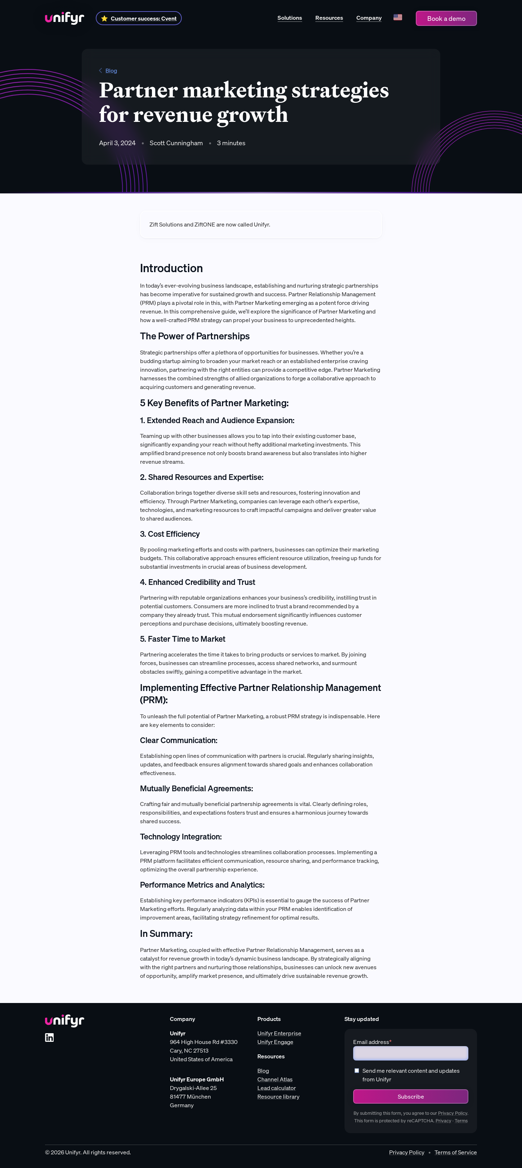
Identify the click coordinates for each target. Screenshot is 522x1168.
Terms (461, 1121)
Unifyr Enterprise (279, 1033)
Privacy (443, 1121)
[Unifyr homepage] (64, 1020)
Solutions (290, 18)
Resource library (278, 1096)
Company (369, 18)
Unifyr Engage (275, 1042)
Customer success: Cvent (144, 18)
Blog (108, 70)
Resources (329, 18)
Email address (372, 1042)
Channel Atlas (275, 1079)
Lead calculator (276, 1088)
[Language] (397, 18)
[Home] (64, 18)
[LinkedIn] (49, 1037)
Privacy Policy (452, 1113)
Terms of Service (456, 1152)
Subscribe (411, 1096)
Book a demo (446, 18)
